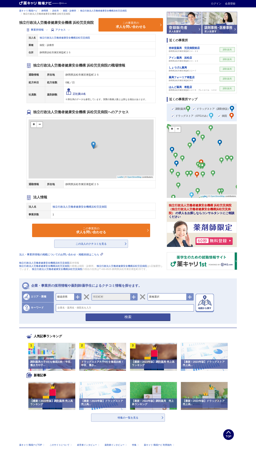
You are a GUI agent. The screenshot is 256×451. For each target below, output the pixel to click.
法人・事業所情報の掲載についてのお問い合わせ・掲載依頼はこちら (61, 254)
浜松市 (55, 10)
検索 (128, 317)
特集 (136, 445)
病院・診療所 (69, 10)
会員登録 (230, 3)
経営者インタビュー (88, 445)
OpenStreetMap (134, 177)
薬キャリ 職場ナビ (28, 10)
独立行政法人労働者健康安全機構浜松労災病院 (103, 10)
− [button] (40, 124)
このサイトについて (61, 445)
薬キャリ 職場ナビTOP (32, 445)
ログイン (216, 3)
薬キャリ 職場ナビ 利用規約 (159, 445)
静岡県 (44, 10)
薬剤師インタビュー (116, 445)
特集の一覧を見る (128, 417)
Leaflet (120, 177)
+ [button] (34, 124)
